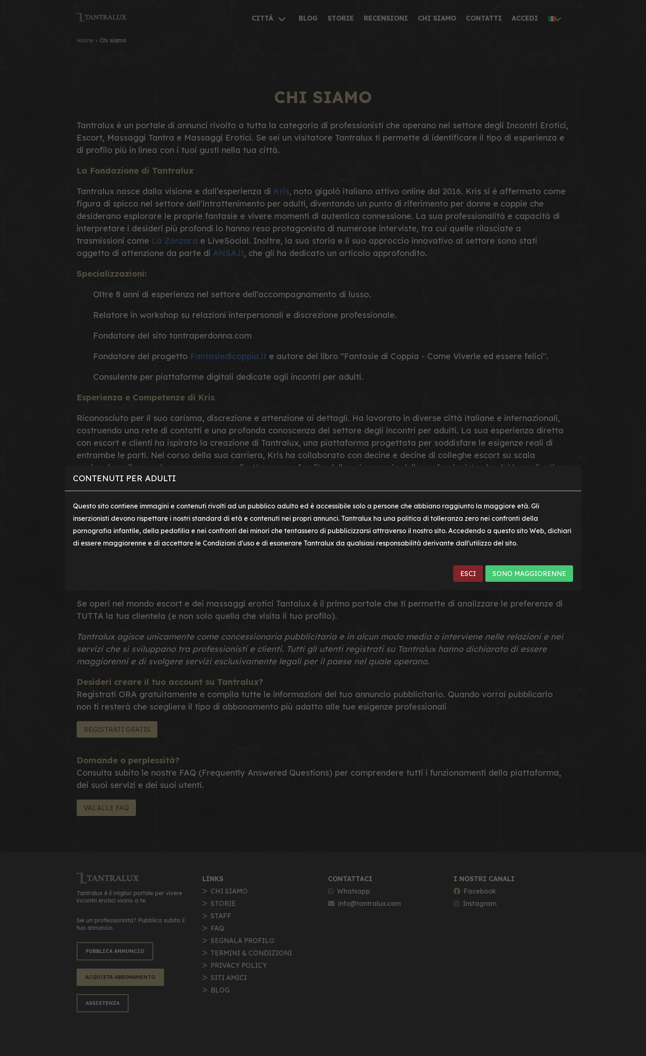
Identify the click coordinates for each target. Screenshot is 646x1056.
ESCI (468, 573)
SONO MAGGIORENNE (529, 573)
